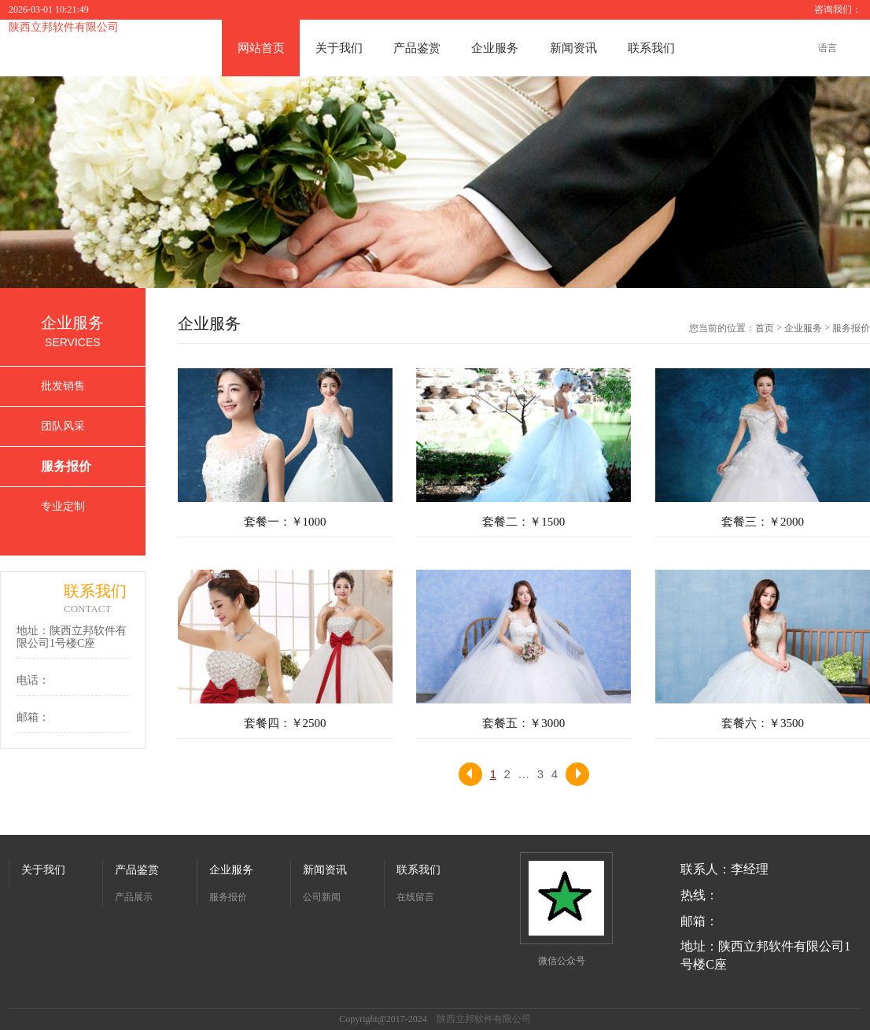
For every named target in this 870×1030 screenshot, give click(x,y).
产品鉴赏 (417, 48)
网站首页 (261, 48)
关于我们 (339, 48)
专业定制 (63, 506)
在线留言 (415, 897)
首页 (764, 328)
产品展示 (134, 897)
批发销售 (63, 386)
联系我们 (651, 48)
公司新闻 (322, 897)
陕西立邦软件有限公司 (64, 27)
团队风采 (63, 426)
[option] (435, 182)
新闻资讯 (573, 48)
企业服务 (494, 48)
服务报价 (66, 466)
